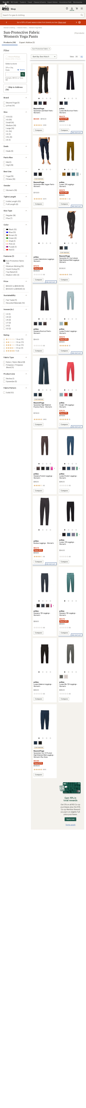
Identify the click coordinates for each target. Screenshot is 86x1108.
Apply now (70, 819)
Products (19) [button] (10, 42)
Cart (76, 8)
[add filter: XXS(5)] (6, 117)
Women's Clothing (9, 27)
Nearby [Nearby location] (21, 69)
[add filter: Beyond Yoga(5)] (10, 103)
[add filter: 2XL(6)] (6, 137)
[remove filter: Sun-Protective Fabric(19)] (13, 261)
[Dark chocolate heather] (45, 103)
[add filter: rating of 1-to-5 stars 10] (13, 351)
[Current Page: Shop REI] (6, 2)
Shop (13, 9)
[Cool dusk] (73, 174)
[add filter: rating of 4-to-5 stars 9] (13, 342)
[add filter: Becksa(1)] (7, 378)
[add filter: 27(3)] (5, 323)
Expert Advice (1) (27, 42)
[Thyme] (61, 677)
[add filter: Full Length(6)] (9, 204)
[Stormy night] (66, 103)
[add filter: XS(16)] (6, 119)
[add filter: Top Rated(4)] (9, 272)
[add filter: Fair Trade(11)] (8, 300)
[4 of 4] (50, 98)
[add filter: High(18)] (6, 165)
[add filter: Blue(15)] (7, 232)
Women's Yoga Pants (35, 27)
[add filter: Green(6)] (8, 238)
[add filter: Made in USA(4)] (9, 275)
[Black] (61, 103)
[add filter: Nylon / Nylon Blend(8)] (13, 362)
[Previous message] (6, 22)
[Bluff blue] (66, 468)
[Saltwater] (78, 174)
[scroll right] (80, 174)
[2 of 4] (43, 98)
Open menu (81, 8)
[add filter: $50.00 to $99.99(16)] (12, 286)
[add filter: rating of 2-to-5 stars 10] (13, 348)
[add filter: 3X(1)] (5, 140)
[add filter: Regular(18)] (7, 215)
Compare (39, 130)
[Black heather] (35, 324)
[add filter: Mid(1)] (6, 162)
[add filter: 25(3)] (5, 320)
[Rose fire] (66, 395)
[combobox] (43, 15)
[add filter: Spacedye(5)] (8, 381)
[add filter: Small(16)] (7, 122)
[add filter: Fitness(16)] (7, 179)
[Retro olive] (64, 174)
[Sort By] (44, 56)
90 (82, 56)
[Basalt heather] (45, 324)
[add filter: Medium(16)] (8, 125)
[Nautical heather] (40, 324)
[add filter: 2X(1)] (6, 134)
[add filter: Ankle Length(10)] (10, 201)
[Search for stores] (22, 74)
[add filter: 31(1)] (5, 326)
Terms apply (70, 825)
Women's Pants (22, 27)
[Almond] (66, 677)
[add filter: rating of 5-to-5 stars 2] (13, 339)
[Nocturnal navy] (40, 103)
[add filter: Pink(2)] (7, 244)
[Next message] (76, 22)
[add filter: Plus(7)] (6, 218)
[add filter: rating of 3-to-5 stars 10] (13, 345)
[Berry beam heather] (52, 468)
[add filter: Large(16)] (7, 128)
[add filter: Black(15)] (8, 229)
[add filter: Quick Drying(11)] (10, 269)
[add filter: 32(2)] (5, 328)
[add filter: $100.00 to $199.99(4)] (12, 289)
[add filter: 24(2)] (5, 317)
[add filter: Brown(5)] (8, 235)
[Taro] (71, 468)
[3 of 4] (46, 98)
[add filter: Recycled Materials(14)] (12, 303)
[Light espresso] (71, 395)
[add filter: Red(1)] (7, 250)
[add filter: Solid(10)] (6, 392)
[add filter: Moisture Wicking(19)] (11, 266)
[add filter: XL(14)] (5, 131)
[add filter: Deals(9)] (7, 151)
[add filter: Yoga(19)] (6, 176)
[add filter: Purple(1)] (8, 247)
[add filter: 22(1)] (5, 314)
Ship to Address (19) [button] (14, 88)
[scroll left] (60, 174)
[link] (45, 82)
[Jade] (75, 468)
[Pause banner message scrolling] (79, 22)
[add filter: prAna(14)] (7, 105)
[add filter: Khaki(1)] (8, 241)
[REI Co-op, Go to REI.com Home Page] (5, 8)
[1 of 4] (39, 98)
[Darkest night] (35, 103)
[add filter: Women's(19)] (8, 190)
